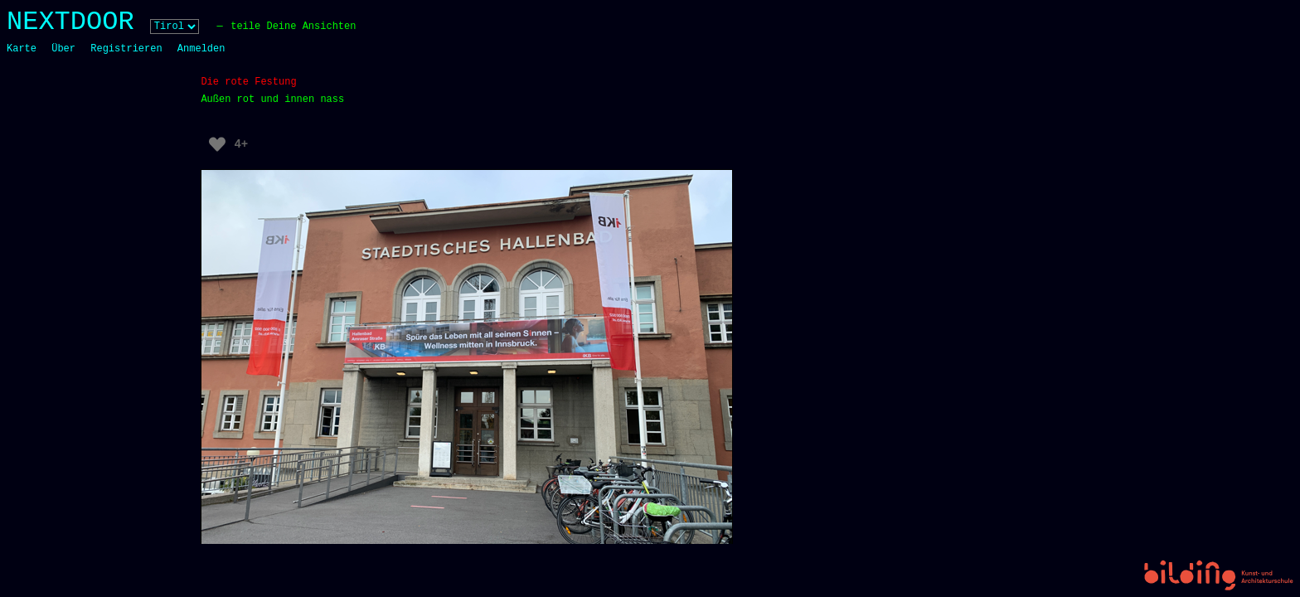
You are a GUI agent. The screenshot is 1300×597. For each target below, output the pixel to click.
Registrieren (126, 49)
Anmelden (201, 49)
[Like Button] (217, 144)
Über (63, 49)
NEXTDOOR (70, 22)
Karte (21, 49)
